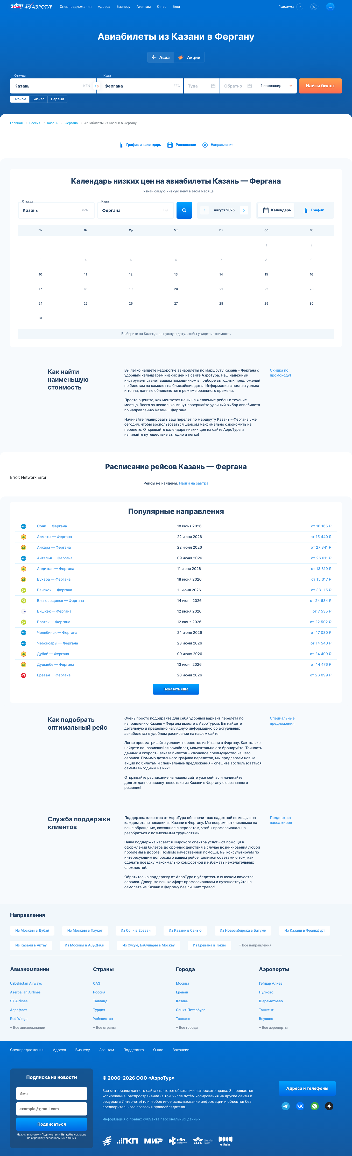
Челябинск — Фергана (57, 632)
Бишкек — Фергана (54, 611)
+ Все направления (255, 945)
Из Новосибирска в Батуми (243, 931)
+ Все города (187, 1028)
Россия (34, 123)
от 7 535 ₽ (322, 611)
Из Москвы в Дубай (32, 931)
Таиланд (100, 1001)
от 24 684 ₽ (321, 601)
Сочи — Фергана (52, 526)
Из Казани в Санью (185, 931)
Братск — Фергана (53, 622)
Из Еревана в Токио (209, 945)
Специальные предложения (282, 721)
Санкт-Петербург (190, 1010)
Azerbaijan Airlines (25, 992)
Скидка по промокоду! (280, 373)
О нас (161, 7)
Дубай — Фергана (53, 654)
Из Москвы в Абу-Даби (84, 945)
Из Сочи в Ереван (136, 931)
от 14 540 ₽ (321, 643)
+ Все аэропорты (273, 1028)
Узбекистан (103, 1019)
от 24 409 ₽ (321, 654)
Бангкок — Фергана (54, 590)
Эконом (19, 99)
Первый (57, 99)
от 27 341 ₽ (321, 547)
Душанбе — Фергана (55, 664)
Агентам (144, 7)
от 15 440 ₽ (321, 537)
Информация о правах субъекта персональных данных (151, 1119)
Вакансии (180, 1050)
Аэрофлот (18, 1010)
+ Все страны (104, 1028)
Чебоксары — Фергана (57, 643)
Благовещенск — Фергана (60, 601)
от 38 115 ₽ (321, 590)
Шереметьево (271, 1001)
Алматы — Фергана (54, 537)
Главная (16, 123)
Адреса (104, 7)
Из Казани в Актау (31, 945)
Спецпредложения (75, 7)
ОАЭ (96, 984)
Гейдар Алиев (271, 984)
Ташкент (183, 1019)
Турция (99, 1010)
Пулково (266, 992)
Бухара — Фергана (54, 579)
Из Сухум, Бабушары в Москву (148, 945)
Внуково (266, 1019)
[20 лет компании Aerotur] (17, 7)
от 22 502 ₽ (321, 622)
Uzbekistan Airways (26, 984)
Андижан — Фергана (55, 569)
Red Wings (18, 1019)
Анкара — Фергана (54, 547)
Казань (52, 123)
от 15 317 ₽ (321, 579)
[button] (291, 6)
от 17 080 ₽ (321, 632)
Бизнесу (123, 7)
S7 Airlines (18, 1001)
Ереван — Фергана (54, 675)
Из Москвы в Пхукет (85, 931)
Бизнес (39, 99)
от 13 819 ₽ (321, 569)
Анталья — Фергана (55, 558)
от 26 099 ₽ (321, 675)
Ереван (182, 992)
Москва (182, 984)
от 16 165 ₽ (321, 526)
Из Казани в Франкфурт (304, 931)
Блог (177, 7)
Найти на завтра (193, 483)
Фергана (71, 123)
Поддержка (133, 1050)
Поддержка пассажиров (281, 820)
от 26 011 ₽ (321, 558)
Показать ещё (176, 689)
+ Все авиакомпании (27, 1028)
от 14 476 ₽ (321, 664)
